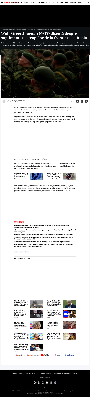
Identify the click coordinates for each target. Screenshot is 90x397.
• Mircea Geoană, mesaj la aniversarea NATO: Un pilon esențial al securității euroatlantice (43, 234)
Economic (25, 2)
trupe (26, 252)
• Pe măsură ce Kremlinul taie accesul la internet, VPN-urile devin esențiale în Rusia (42, 242)
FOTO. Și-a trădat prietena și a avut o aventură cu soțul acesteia (53, 324)
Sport (80, 2)
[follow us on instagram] (57, 355)
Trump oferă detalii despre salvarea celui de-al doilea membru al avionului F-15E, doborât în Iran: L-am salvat (54, 303)
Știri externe (42, 2)
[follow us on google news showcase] (33, 355)
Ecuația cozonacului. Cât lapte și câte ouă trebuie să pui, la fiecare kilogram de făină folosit (54, 336)
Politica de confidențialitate (62, 373)
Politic (33, 2)
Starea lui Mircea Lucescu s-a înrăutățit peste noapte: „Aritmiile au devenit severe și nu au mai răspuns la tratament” (21, 336)
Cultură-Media (70, 2)
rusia (21, 252)
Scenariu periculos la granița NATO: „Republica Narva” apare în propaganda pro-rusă (54, 176)
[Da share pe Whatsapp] (86, 101)
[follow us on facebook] (69, 355)
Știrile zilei (15, 2)
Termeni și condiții (46, 373)
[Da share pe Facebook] (77, 101)
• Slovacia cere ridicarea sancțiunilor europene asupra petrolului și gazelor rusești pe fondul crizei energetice (45, 231)
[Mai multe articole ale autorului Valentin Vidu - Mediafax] (4, 101)
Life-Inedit (60, 2)
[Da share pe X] (82, 101)
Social (51, 2)
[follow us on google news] (20, 355)
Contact (75, 373)
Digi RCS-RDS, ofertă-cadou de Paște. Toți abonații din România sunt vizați (54, 313)
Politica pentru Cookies (31, 373)
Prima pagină (4, 29)
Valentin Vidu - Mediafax (14, 102)
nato (16, 252)
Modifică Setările (45, 377)
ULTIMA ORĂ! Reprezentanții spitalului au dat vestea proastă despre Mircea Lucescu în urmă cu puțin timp (21, 324)
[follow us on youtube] (45, 355)
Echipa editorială (17, 373)
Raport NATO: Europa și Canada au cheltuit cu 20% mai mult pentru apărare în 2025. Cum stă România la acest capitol (21, 176)
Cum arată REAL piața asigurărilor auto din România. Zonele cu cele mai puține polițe (21, 347)
